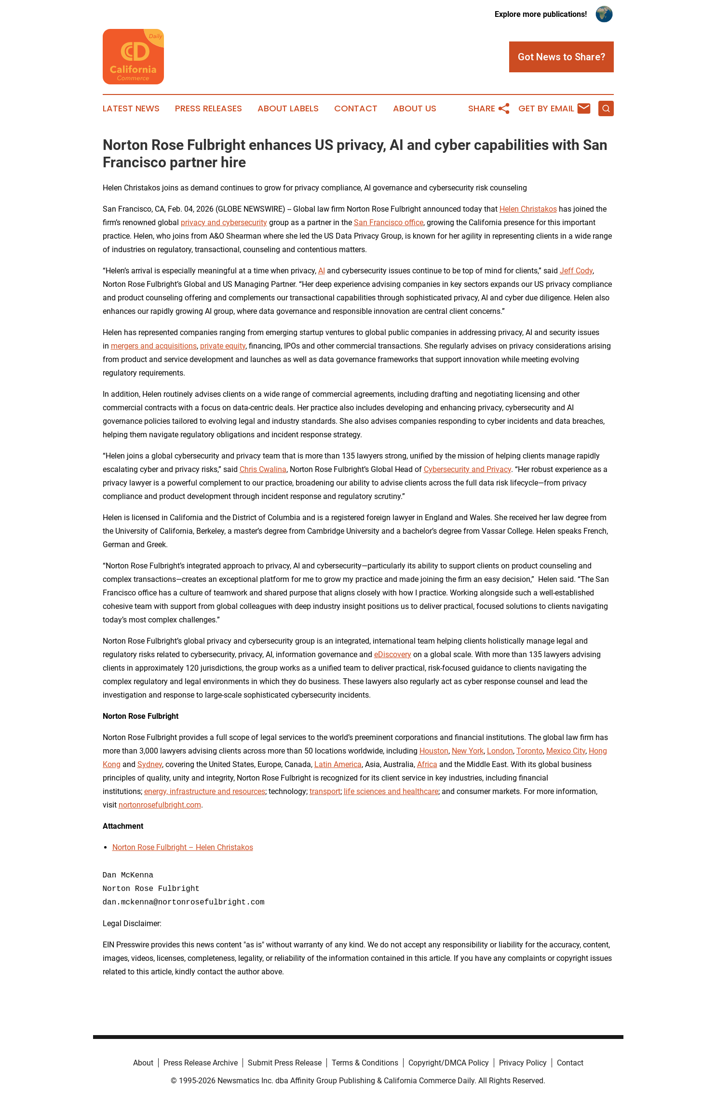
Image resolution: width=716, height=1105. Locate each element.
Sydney (149, 764)
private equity (222, 345)
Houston (433, 750)
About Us (414, 108)
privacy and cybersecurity (224, 222)
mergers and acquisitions (154, 345)
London (500, 750)
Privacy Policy (523, 1062)
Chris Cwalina (263, 469)
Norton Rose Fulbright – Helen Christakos (182, 847)
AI (321, 270)
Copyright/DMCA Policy (448, 1062)
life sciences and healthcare (391, 791)
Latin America (338, 764)
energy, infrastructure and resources (204, 791)
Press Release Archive (200, 1062)
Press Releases (208, 108)
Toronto (529, 750)
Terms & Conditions (365, 1062)
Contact (356, 108)
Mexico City (565, 750)
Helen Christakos (528, 209)
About (143, 1062)
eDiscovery (392, 654)
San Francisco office (388, 222)
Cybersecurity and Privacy (467, 469)
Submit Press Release (285, 1062)
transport (325, 791)
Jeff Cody (576, 270)
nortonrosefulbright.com (160, 804)
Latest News (131, 108)
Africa (427, 764)
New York (468, 750)
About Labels (288, 108)
